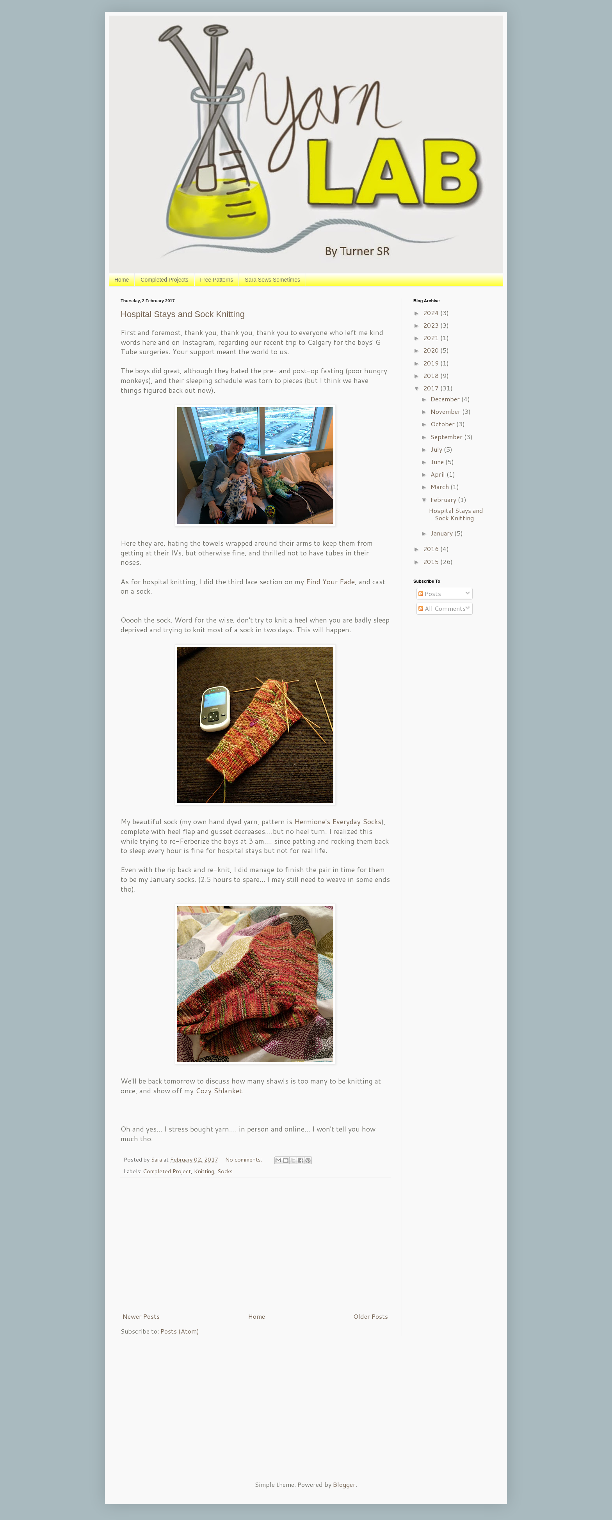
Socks (225, 1171)
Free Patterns (216, 280)
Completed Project (167, 1171)
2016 (431, 548)
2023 (431, 325)
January (442, 533)
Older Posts (370, 1316)
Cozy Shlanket (219, 1091)
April (439, 474)
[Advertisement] (255, 1245)
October (443, 423)
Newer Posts (141, 1316)
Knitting (204, 1171)
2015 (431, 561)
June (438, 461)
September (447, 436)
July (437, 449)
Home (121, 280)
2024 (431, 312)
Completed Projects (164, 280)
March (440, 486)
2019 (431, 362)
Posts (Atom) (179, 1331)
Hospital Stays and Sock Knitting (183, 314)
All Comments (442, 608)
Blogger (344, 1484)
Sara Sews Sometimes (272, 280)
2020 (431, 350)
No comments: (244, 1159)
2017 (431, 387)
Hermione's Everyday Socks (337, 822)
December (446, 398)
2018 (431, 375)
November (446, 411)
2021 (431, 337)
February (444, 499)
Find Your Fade (330, 582)
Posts (429, 593)
